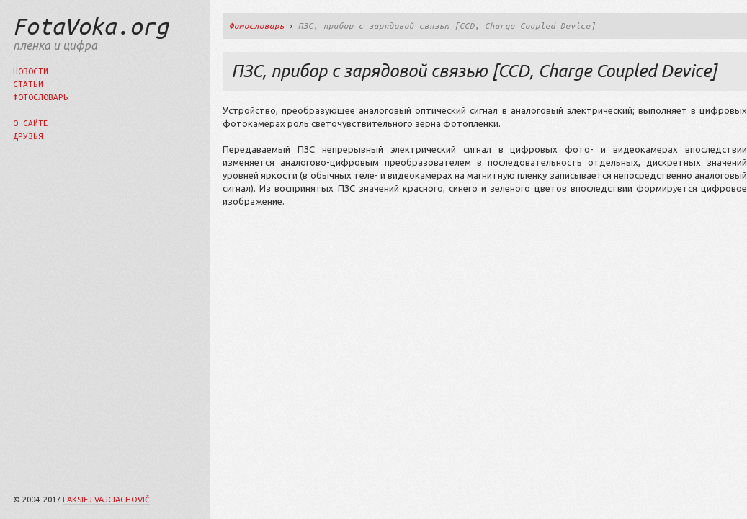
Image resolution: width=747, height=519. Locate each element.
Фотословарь (40, 97)
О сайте (30, 123)
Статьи (28, 84)
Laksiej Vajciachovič (106, 499)
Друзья (28, 136)
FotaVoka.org (91, 26)
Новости (30, 71)
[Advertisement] (388, 321)
